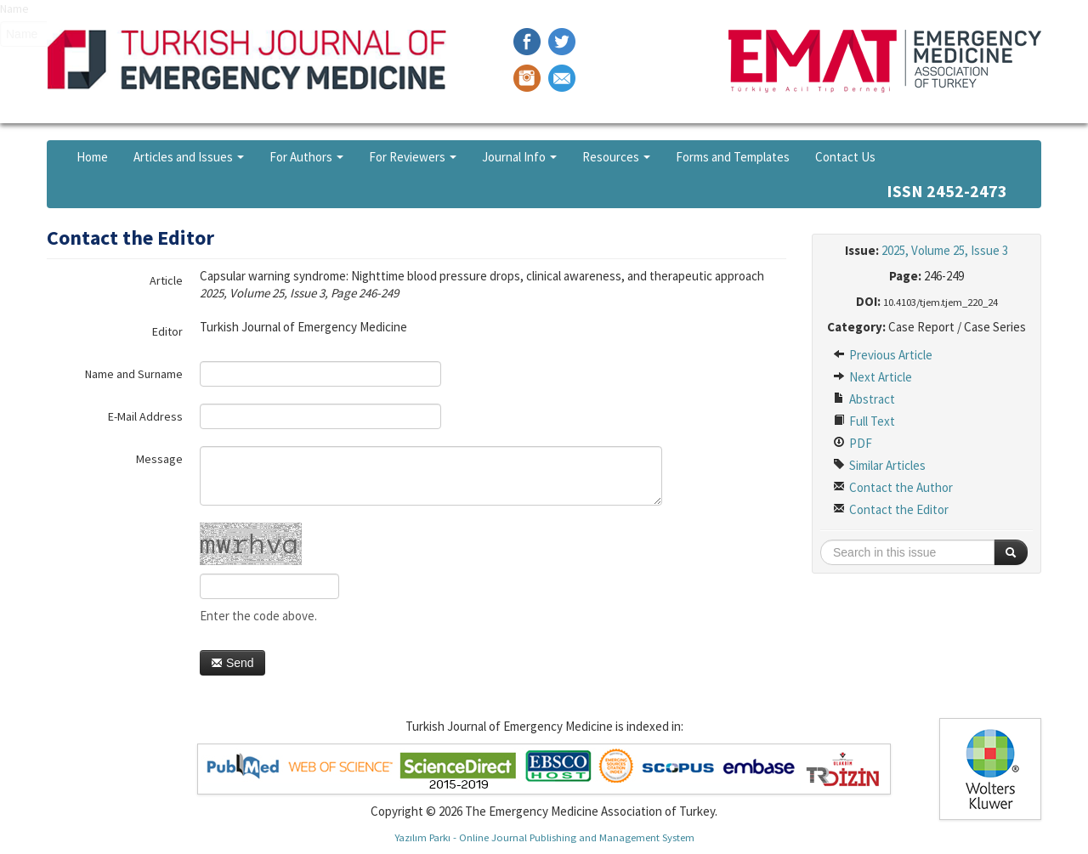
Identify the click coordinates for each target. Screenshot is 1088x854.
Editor (167, 331)
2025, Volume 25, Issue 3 (944, 250)
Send (232, 663)
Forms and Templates (733, 157)
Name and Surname (134, 374)
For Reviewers (412, 157)
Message (159, 459)
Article (166, 280)
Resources (616, 157)
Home (92, 157)
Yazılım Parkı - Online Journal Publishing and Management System (544, 837)
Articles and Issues (188, 157)
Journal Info (519, 157)
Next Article (872, 377)
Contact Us (845, 157)
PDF (852, 443)
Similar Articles (879, 465)
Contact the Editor (891, 509)
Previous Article (882, 355)
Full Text (864, 421)
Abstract (864, 399)
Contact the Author (893, 487)
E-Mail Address (145, 416)
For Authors (306, 157)
